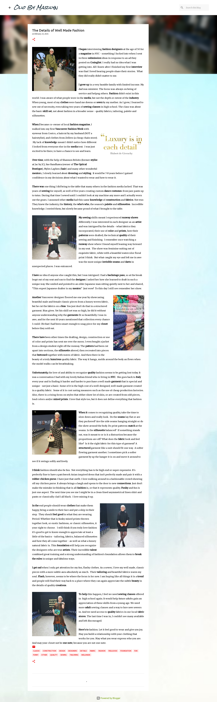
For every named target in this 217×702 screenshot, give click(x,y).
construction (49, 651)
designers (72, 651)
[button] (33, 39)
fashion (102, 651)
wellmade (85, 655)
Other (44, 655)
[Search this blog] (194, 7)
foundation (125, 651)
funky (35, 655)
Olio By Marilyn (36, 7)
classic (36, 651)
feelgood (112, 651)
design (62, 651)
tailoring (74, 655)
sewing (63, 655)
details (83, 651)
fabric (92, 651)
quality (53, 655)
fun (135, 651)
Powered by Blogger (108, 698)
